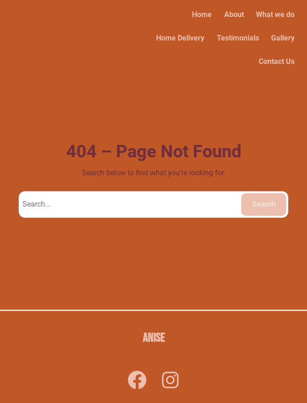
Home (202, 14)
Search (264, 204)
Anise (19, 38)
